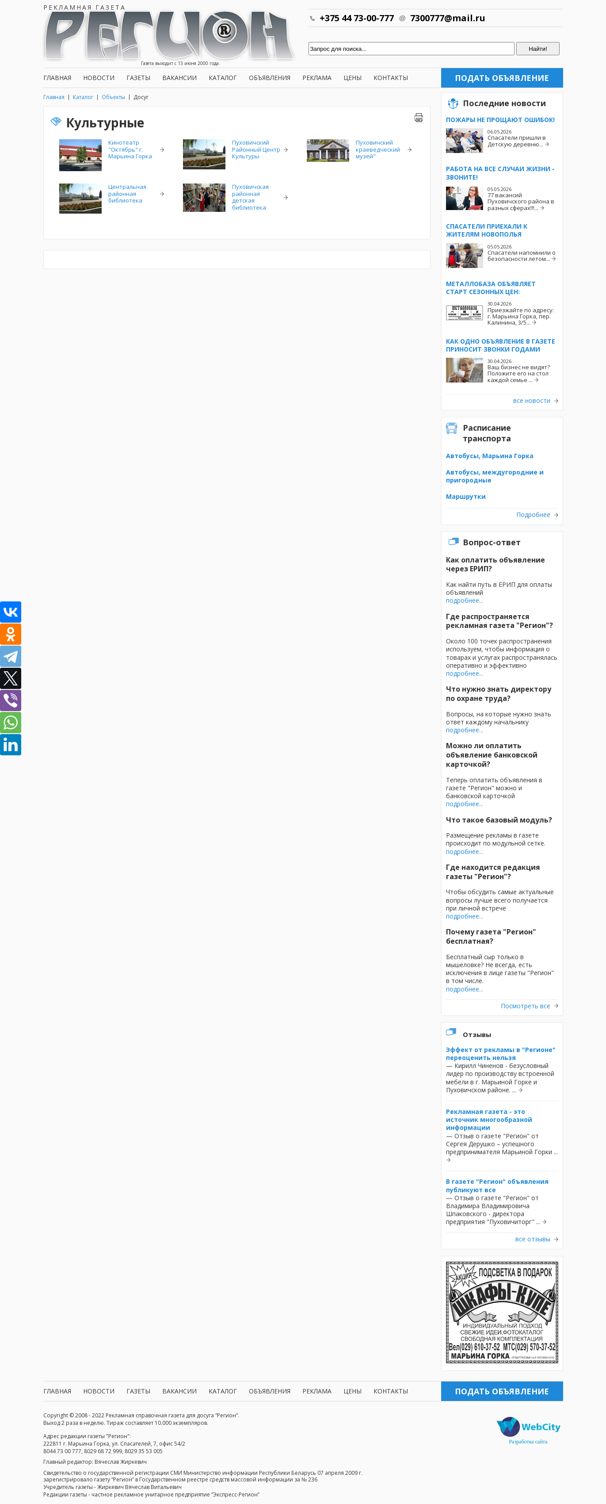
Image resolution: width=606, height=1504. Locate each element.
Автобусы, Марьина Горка (490, 456)
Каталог (223, 77)
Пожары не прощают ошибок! (500, 119)
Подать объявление (502, 78)
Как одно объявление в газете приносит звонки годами (500, 345)
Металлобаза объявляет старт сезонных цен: (491, 287)
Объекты (113, 97)
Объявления (269, 77)
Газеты (138, 77)
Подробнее (533, 515)
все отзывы (532, 1239)
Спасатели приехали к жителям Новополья (486, 230)
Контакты (391, 77)
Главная (57, 77)
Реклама (317, 77)
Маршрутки (466, 496)
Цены (352, 77)
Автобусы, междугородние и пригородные (495, 476)
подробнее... (464, 600)
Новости (98, 77)
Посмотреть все (525, 1006)
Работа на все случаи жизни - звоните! (500, 173)
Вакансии (179, 77)
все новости (531, 401)
